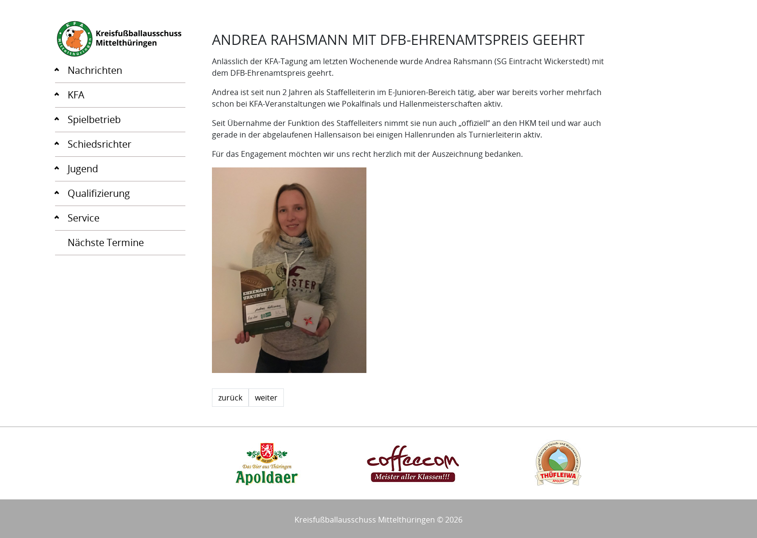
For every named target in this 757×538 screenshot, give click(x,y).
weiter (266, 397)
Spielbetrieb (94, 119)
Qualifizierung (99, 193)
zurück (230, 397)
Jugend (83, 168)
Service (83, 217)
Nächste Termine (106, 242)
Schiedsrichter (99, 144)
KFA (76, 94)
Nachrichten (95, 70)
